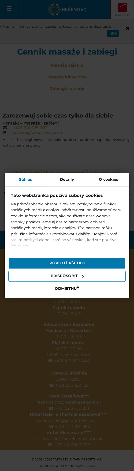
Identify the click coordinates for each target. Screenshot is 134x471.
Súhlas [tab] (25, 179)
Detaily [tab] (67, 179)
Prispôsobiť (67, 276)
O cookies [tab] (108, 179)
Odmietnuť (67, 288)
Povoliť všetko (67, 263)
